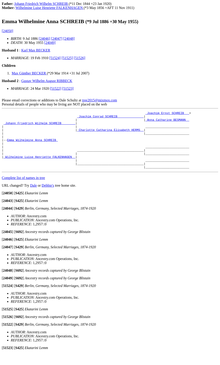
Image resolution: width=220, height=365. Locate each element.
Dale (33, 197)
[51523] (68, 88)
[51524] (55, 58)
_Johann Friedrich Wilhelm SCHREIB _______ (39, 126)
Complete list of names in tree (23, 189)
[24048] (69, 38)
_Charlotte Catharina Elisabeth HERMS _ (110, 134)
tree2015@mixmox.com (99, 100)
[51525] (67, 58)
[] (7, 204)
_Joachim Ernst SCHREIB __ (167, 114)
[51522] (55, 88)
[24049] (50, 43)
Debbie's (48, 197)
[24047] (56, 38)
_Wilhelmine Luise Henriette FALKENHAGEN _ (39, 166)
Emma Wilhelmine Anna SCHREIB (32, 146)
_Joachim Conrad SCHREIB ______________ (110, 118)
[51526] (79, 58)
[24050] (7, 31)
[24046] (44, 38)
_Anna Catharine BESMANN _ (167, 122)
